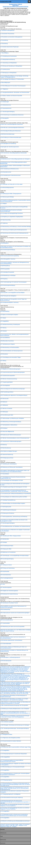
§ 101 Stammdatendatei (5, 643)
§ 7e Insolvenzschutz (5, 69)
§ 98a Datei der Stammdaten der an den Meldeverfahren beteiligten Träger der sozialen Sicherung (15, 630)
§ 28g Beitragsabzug (5, 265)
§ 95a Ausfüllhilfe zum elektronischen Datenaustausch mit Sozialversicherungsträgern (13, 607)
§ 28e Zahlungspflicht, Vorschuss (7, 259)
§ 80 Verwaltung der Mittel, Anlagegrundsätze (10, 535)
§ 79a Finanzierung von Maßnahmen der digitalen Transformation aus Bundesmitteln (15, 530)
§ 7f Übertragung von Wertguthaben (8, 72)
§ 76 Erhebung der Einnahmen (7, 513)
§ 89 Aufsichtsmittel (4, 571)
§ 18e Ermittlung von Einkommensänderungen (10, 137)
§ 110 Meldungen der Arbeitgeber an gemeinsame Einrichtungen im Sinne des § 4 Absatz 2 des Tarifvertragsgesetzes (14, 716)
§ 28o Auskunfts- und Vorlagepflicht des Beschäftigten (12, 292)
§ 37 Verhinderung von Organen (7, 344)
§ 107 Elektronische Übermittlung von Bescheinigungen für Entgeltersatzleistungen (13, 696)
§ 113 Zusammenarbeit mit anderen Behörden (10, 741)
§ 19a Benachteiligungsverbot (7, 187)
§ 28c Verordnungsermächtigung (7, 249)
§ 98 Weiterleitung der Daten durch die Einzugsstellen (12, 626)
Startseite (2, 829)
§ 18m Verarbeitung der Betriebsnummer (9, 168)
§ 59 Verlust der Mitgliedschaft (7, 431)
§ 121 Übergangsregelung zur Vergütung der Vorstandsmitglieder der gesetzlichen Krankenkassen (15, 774)
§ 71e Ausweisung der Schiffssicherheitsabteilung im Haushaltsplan (15, 493)
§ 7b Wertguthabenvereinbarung (7, 59)
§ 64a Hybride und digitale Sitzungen (8, 451)
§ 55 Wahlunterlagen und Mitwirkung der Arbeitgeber (12, 418)
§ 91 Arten (2, 584)
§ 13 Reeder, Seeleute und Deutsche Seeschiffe (11, 95)
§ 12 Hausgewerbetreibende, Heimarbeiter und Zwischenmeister (14, 92)
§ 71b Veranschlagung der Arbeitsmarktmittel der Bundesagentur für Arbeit (14, 484)
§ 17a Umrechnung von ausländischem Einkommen (12, 114)
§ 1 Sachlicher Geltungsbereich (7, 30)
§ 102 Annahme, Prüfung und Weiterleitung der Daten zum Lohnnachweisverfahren (13, 647)
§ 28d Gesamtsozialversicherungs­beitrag (9, 255)
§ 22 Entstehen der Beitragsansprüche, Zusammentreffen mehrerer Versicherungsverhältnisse (15, 201)
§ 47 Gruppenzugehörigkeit (6, 382)
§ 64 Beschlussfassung (5, 448)
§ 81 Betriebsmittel (4, 539)
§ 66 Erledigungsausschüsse (6, 457)
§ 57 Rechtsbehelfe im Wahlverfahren (8, 425)
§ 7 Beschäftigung (4, 52)
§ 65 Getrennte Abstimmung (6, 454)
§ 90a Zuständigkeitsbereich (6, 578)
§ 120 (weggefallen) (4, 770)
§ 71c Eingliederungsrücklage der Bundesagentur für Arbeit (13, 487)
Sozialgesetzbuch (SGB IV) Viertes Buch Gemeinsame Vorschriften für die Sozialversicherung (15, 5)
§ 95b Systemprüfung (5, 609)
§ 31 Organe (3, 317)
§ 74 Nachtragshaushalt (5, 506)
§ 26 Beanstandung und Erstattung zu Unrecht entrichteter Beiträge (15, 226)
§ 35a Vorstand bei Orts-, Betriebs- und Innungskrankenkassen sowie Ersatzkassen (14, 335)
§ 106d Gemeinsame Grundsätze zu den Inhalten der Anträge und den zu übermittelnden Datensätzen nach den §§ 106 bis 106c (15, 693)
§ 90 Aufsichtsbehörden (5, 574)
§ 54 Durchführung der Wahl (6, 415)
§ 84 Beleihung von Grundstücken (8, 552)
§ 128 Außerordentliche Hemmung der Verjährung (11, 797)
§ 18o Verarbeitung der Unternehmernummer (10, 175)
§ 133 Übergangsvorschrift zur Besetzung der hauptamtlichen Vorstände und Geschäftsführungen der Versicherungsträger (14, 815)
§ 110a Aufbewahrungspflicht (6, 721)
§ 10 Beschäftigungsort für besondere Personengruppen (13, 85)
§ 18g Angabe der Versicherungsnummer (9, 146)
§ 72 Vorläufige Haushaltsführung (7, 500)
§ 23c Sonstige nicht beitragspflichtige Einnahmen (11, 213)
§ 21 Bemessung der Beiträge (7, 196)
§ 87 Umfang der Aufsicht (6, 564)
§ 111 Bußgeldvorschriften (6, 734)
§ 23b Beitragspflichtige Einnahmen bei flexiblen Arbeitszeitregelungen (11, 211)
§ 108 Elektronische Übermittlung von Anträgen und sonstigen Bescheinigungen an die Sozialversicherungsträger (14, 699)
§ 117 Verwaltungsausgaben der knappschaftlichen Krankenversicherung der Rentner (11, 761)
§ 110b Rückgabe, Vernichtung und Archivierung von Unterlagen (14, 725)
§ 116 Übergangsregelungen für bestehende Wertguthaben (13, 753)
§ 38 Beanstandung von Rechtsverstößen (9, 347)
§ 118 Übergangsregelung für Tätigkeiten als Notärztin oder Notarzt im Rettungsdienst (15, 764)
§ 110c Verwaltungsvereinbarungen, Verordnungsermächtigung (14, 728)
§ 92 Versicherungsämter (6, 587)
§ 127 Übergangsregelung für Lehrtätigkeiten (10, 794)
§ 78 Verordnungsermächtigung (7, 523)
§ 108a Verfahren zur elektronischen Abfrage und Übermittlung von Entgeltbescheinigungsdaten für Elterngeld (15, 703)
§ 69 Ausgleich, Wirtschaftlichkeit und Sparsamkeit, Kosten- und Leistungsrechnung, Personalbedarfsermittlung (14, 471)
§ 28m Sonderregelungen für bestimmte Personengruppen (13, 282)
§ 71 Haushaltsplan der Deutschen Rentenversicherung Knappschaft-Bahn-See (12, 478)
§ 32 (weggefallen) (4, 321)
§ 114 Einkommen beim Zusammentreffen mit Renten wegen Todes (15, 747)
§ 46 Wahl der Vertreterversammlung (8, 378)
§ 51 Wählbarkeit (4, 405)
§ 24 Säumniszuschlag (5, 220)
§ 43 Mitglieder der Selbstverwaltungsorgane (10, 369)
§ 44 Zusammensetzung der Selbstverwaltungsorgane (12, 372)
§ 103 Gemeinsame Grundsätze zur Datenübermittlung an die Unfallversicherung (14, 651)
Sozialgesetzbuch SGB (5, 1)
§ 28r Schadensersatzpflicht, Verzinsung (9, 302)
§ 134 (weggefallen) (4, 817)
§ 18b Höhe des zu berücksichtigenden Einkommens (12, 127)
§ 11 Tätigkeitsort (4, 89)
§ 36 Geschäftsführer (5, 337)
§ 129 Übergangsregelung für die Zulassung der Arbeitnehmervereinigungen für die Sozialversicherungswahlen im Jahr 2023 (15, 802)
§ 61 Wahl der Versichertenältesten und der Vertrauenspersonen (14, 438)
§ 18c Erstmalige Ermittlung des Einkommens (10, 130)
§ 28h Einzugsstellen (5, 268)
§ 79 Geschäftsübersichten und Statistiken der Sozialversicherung (15, 526)
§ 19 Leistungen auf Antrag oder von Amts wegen (11, 184)
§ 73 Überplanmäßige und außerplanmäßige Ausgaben (12, 503)
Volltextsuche (3, 832)
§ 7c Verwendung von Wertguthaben (8, 62)
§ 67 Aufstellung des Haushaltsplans (8, 463)
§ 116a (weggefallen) (5, 757)
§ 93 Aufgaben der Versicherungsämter (9, 590)
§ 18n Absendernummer (5, 172)
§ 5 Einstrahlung (4, 43)
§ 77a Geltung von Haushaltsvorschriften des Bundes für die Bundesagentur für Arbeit (13, 520)
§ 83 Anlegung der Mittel (5, 549)
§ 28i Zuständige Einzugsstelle (7, 272)
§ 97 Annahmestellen (5, 623)
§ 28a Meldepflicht (4, 243)
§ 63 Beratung (3, 444)
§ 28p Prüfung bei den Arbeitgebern (8, 295)
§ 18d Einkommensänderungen (7, 134)
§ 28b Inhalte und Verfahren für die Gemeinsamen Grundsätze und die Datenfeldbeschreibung (15, 247)
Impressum (2, 843)
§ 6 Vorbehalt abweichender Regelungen (9, 46)
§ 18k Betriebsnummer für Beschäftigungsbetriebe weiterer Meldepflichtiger (13, 163)
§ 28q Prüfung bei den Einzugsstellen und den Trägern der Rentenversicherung (13, 300)
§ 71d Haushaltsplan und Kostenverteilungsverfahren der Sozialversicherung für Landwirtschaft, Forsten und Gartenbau (14, 491)
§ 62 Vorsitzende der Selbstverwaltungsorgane (10, 441)
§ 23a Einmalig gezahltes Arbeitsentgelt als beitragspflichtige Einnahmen (14, 207)
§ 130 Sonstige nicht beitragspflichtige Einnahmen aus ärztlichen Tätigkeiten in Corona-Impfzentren (14, 805)
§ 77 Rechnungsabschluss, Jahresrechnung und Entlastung (13, 516)
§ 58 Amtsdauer (3, 428)
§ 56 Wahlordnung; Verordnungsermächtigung (10, 421)
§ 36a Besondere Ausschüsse (7, 340)
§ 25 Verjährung (3, 223)
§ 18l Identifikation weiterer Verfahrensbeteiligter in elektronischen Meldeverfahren (15, 166)
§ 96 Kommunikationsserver (6, 620)
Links (1, 836)
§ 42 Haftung (3, 360)
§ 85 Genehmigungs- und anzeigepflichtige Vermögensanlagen (14, 555)
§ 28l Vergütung (3, 278)
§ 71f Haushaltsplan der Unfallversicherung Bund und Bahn (13, 496)
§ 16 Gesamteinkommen (5, 108)
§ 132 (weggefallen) (4, 811)
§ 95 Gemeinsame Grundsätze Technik (9, 602)
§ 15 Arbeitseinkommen (5, 105)
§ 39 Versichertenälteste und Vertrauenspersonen (11, 350)
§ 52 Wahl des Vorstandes (6, 408)
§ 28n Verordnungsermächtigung (7, 285)
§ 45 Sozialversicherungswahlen (7, 375)
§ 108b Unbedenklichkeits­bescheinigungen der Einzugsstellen (14, 705)
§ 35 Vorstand (3, 331)
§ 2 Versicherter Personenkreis (7, 33)
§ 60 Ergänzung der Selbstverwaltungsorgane (10, 434)
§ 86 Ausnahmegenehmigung (7, 558)
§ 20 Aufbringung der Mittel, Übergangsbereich (10, 193)
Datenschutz (3, 839)
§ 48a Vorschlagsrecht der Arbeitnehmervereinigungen (12, 388)
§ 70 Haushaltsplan (4, 473)
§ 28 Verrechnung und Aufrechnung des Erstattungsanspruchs (14, 233)
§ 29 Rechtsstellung (4, 311)
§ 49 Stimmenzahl (4, 398)
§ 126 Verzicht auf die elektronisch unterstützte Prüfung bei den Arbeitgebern (14, 791)
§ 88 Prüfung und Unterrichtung (7, 568)
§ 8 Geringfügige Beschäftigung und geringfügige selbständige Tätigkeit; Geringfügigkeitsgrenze (14, 76)
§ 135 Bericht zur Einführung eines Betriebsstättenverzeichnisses (15, 821)
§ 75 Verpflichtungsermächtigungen (8, 510)
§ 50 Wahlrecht (3, 401)
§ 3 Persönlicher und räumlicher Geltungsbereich (11, 37)
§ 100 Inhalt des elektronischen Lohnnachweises (11, 640)
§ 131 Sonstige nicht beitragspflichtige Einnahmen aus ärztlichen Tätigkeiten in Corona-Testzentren (14, 808)
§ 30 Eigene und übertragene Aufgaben (9, 314)
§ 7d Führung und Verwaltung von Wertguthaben (11, 66)
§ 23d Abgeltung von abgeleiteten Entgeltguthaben (11, 216)
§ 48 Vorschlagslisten (5, 385)
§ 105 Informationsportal (5, 660)
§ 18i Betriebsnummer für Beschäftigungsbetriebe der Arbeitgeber (15, 159)
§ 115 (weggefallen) (4, 750)
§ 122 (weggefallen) (4, 776)
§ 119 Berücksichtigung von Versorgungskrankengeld (12, 766)
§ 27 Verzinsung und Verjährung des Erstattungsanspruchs (13, 229)
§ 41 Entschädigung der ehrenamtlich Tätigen (10, 357)
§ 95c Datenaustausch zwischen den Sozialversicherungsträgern (14, 612)
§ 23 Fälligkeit (3, 203)
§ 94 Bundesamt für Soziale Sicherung (9, 594)
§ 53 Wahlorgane (4, 411)
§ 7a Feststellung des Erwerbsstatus (8, 56)
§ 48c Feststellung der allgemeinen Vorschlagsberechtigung (13, 395)
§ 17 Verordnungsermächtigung (7, 111)
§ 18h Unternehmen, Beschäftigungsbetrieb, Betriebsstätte (13, 152)
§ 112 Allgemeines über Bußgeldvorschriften (10, 737)
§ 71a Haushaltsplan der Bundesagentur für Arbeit (11, 480)
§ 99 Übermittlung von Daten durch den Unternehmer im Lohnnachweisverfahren (13, 638)
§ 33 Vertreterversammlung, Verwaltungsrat (10, 324)
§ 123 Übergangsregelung (6, 780)
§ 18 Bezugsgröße (4, 118)
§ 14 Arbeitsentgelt (4, 101)
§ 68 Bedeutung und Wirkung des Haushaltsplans (11, 467)
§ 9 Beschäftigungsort (5, 82)
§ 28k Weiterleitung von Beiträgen (8, 275)
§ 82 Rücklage (3, 542)
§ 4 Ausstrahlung (4, 40)
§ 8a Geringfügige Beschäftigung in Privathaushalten (12, 79)
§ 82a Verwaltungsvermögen (6, 545)
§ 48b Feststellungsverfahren (6, 392)
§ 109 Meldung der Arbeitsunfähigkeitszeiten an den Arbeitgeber (14, 708)
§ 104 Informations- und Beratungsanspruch (10, 657)
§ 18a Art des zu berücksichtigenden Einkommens (11, 124)
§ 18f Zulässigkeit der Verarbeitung (8, 143)
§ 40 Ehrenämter (4, 354)
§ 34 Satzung (3, 327)
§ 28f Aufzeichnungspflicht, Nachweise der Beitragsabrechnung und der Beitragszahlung (14, 263)
